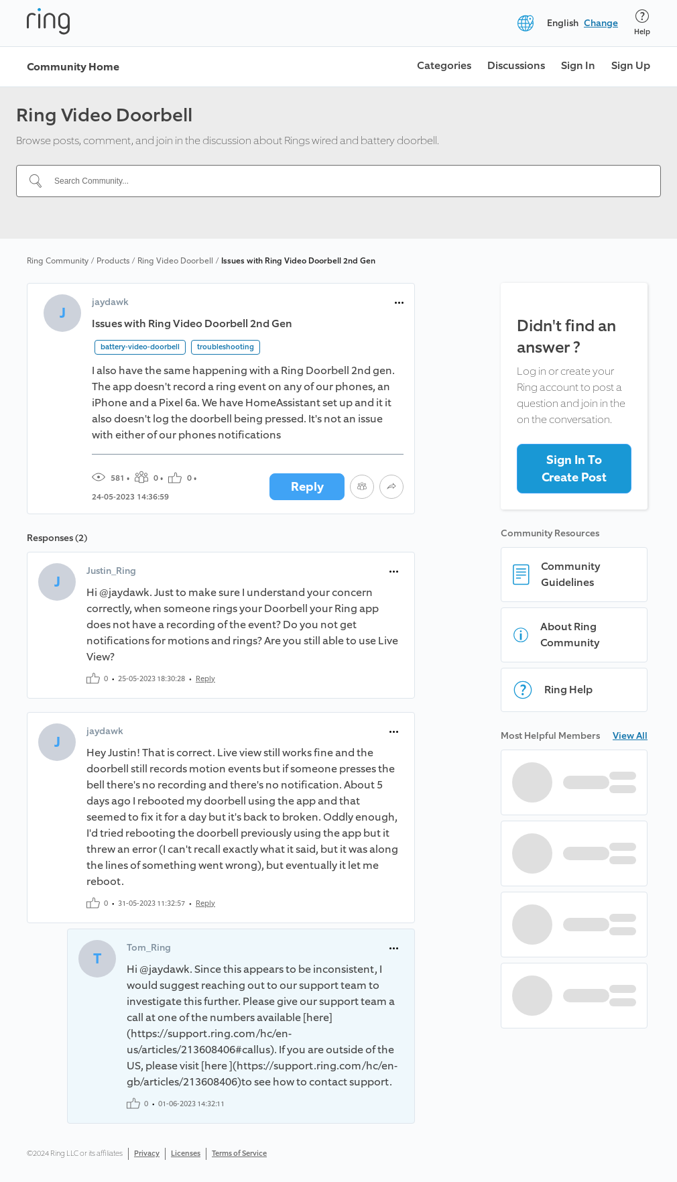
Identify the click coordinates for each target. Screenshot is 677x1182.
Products (113, 260)
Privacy (147, 1153)
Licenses (185, 1153)
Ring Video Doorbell (175, 260)
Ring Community (57, 260)
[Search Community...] (347, 181)
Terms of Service (239, 1153)
